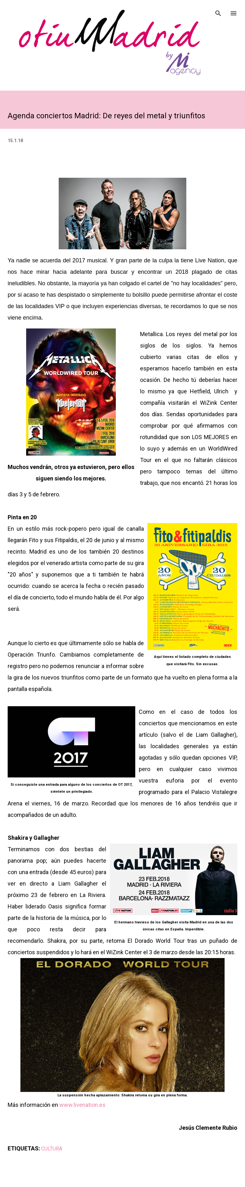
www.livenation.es (82, 1104)
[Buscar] (218, 11)
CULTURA (51, 1149)
